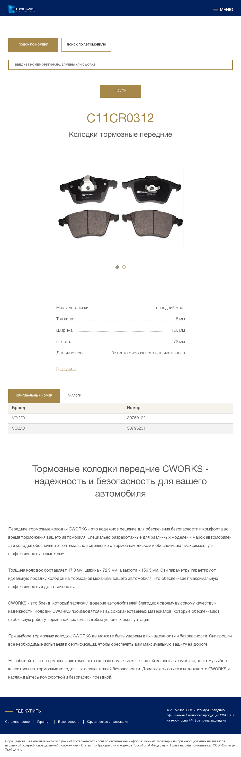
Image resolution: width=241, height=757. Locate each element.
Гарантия (43, 721)
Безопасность (68, 721)
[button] (117, 267)
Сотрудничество (17, 721)
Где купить (66, 369)
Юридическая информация (107, 721)
